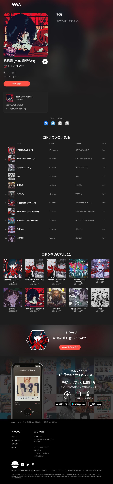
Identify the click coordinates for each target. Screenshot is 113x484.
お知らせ (14, 444)
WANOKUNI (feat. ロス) (26, 159)
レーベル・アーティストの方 (41, 453)
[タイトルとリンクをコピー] (60, 123)
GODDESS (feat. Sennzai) (27, 220)
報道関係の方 (37, 450)
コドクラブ (20, 66)
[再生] (45, 61)
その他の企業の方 (39, 456)
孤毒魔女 (20, 238)
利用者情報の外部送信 (74, 470)
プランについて (16, 440)
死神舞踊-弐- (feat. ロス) (26, 203)
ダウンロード (15, 437)
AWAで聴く (16, 84)
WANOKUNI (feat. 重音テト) (28, 212)
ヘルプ (13, 447)
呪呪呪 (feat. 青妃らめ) (24, 97)
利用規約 (44, 470)
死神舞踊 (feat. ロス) (25, 150)
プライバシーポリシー (57, 470)
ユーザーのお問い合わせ (41, 447)
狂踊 (18, 176)
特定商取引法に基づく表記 (94, 470)
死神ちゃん (21, 229)
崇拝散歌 (20, 185)
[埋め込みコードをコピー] (67, 123)
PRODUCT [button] (16, 431)
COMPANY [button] (39, 431)
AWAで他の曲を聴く (70, 347)
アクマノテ (21, 194)
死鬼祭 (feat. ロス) (24, 168)
